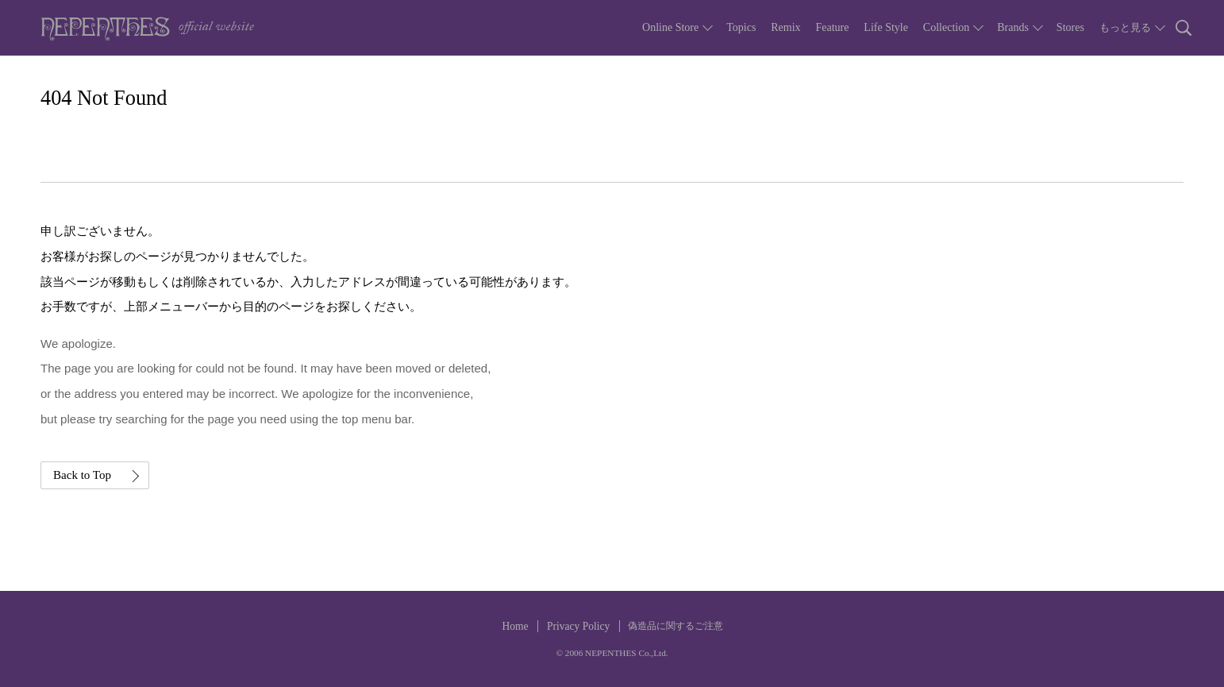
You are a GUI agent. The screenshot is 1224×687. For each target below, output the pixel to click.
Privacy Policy (578, 626)
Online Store (670, 27)
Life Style (886, 27)
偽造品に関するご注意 (675, 625)
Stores (1070, 27)
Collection (946, 27)
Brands (1013, 27)
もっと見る (1125, 27)
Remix (785, 27)
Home (515, 626)
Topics (741, 27)
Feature (832, 27)
